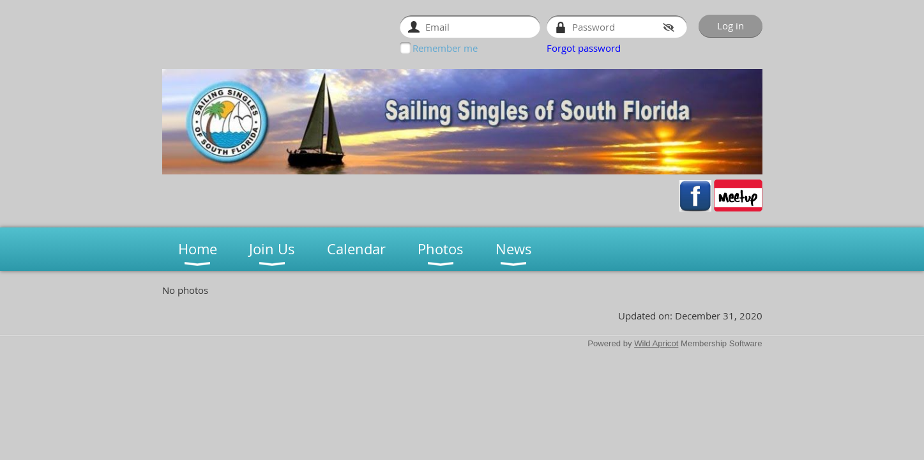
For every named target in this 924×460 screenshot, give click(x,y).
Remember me (445, 48)
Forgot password (584, 48)
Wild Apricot (656, 343)
